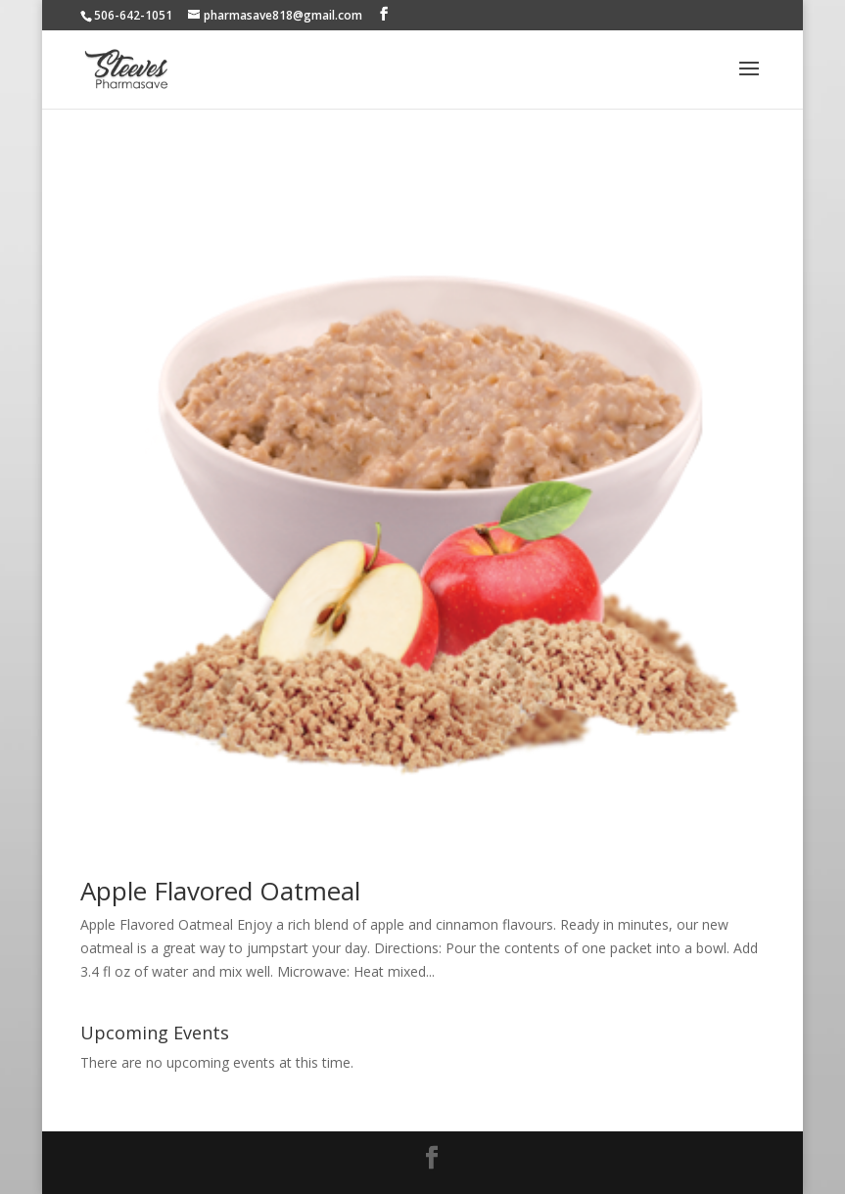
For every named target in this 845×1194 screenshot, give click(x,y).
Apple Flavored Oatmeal (220, 890)
